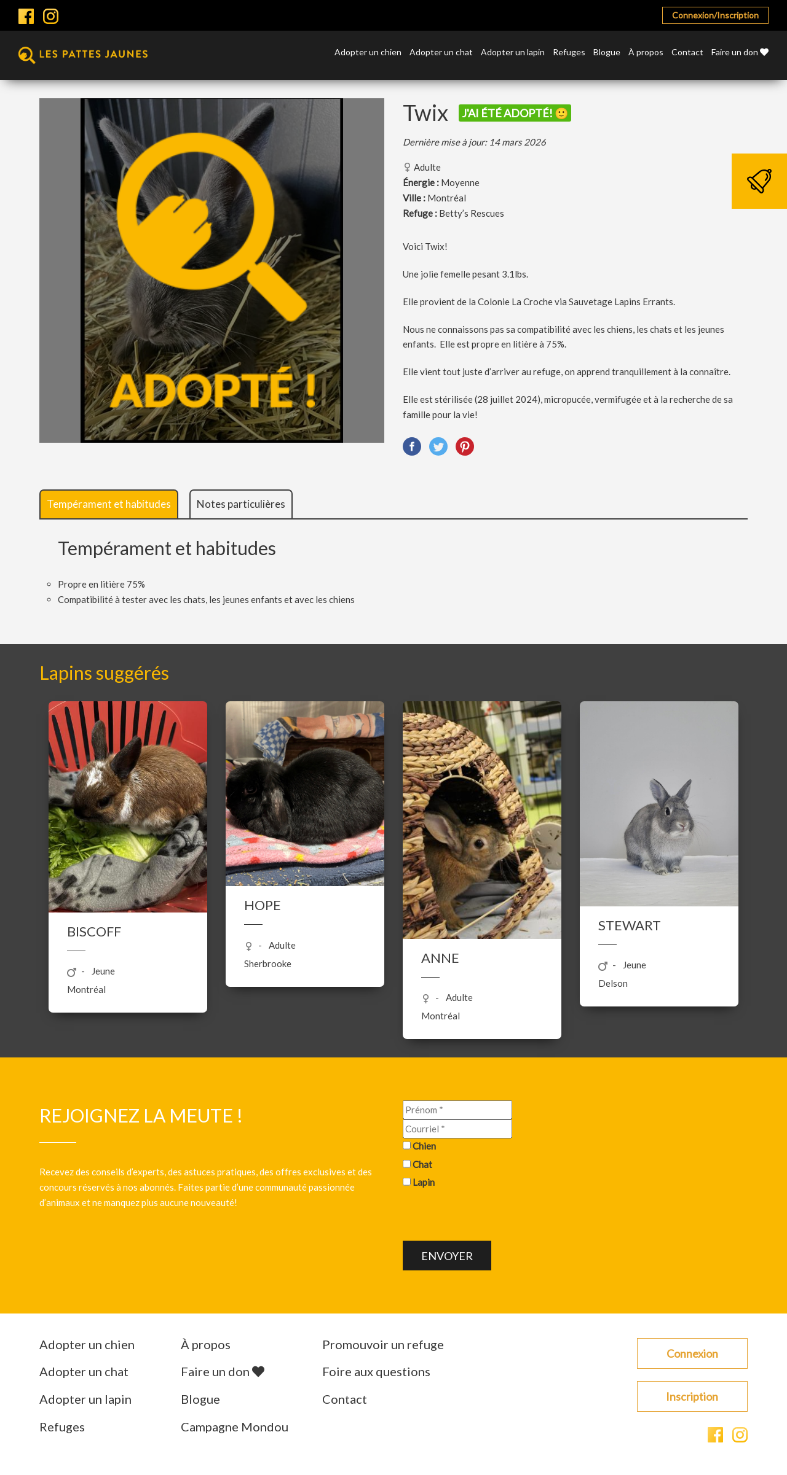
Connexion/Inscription (715, 15)
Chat (422, 1163)
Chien (424, 1145)
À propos (645, 52)
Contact (687, 52)
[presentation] (496, 1217)
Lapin (424, 1182)
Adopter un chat (441, 52)
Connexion (692, 1353)
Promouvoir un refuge (383, 1344)
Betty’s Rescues (471, 213)
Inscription (692, 1396)
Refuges (569, 52)
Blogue (606, 52)
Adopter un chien (367, 52)
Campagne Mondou (234, 1426)
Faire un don (740, 52)
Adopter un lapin (513, 52)
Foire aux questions (376, 1371)
